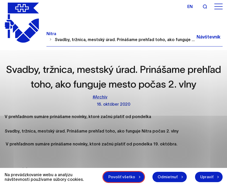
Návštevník (209, 37)
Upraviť (207, 177)
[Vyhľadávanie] (205, 6)
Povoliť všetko (121, 177)
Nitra (51, 33)
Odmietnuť (168, 177)
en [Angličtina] (190, 6)
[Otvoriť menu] (218, 7)
